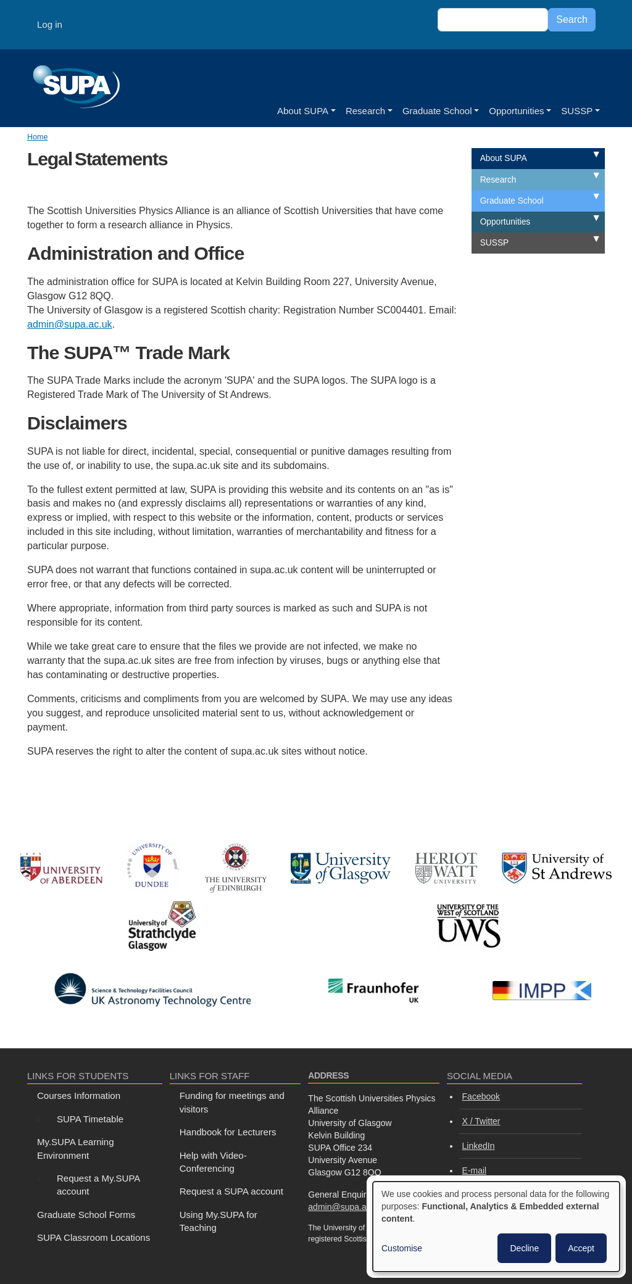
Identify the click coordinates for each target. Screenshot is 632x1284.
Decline (524, 1248)
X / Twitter (481, 1121)
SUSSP (576, 111)
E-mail (474, 1170)
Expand (582, 156)
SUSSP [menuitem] (494, 242)
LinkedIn (478, 1146)
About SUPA (302, 111)
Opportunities (516, 111)
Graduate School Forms (86, 1214)
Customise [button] (401, 1248)
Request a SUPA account (231, 1191)
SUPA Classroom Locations (93, 1237)
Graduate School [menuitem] (512, 200)
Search (572, 19)
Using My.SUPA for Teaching (218, 1221)
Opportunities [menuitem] (505, 221)
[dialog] (496, 1227)
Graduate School (437, 111)
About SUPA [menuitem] (503, 158)
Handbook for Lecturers (228, 1132)
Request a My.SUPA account (98, 1184)
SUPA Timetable (90, 1119)
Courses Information (78, 1095)
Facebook (481, 1096)
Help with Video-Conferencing (213, 1162)
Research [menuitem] (498, 179)
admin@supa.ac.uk (69, 323)
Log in (49, 24)
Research (365, 111)
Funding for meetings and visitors (232, 1102)
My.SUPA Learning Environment (75, 1148)
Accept (581, 1248)
